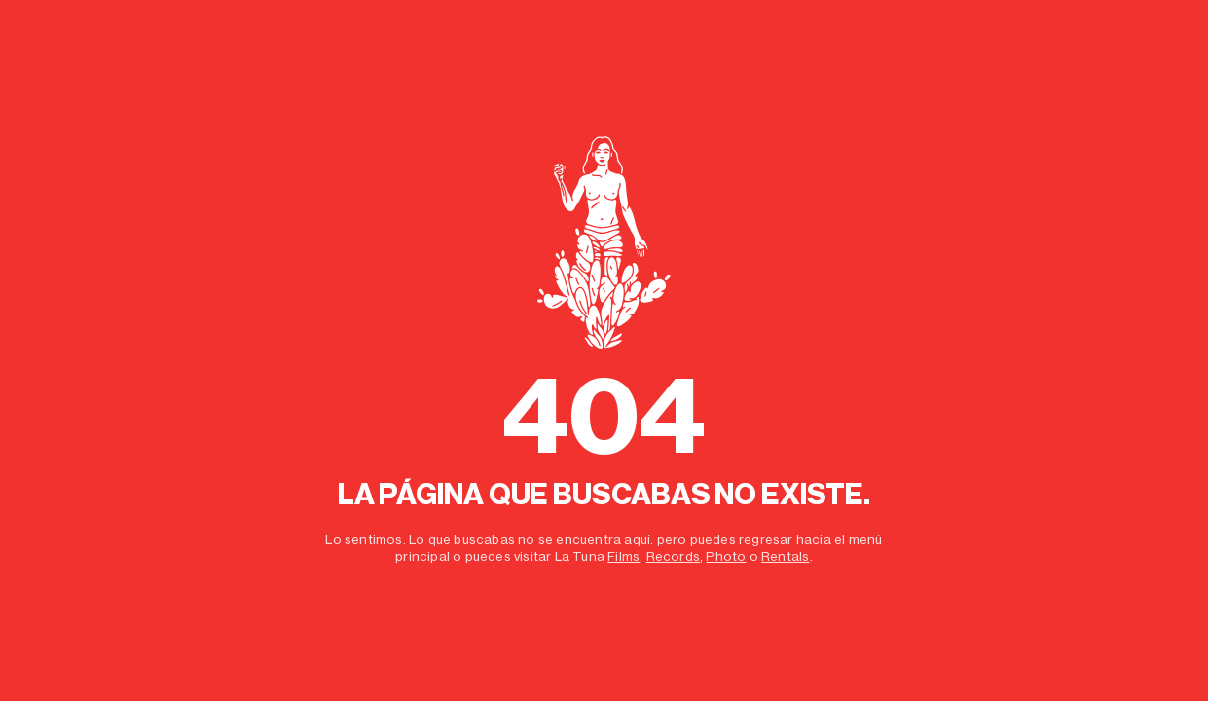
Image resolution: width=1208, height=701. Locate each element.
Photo (726, 556)
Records (673, 556)
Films (623, 556)
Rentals (785, 556)
